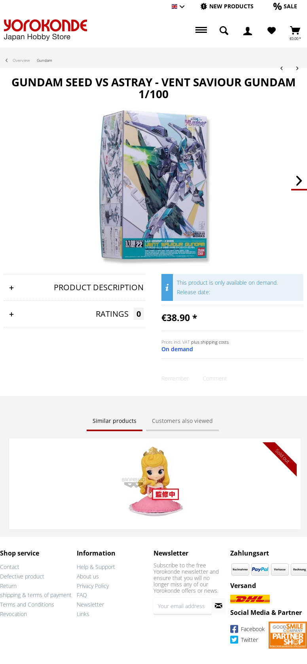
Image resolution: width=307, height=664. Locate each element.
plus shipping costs (210, 342)
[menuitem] (226, 6)
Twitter (244, 641)
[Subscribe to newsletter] (218, 606)
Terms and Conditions (27, 604)
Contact (9, 567)
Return (8, 586)
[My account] (248, 31)
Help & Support (96, 567)
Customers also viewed (182, 420)
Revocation (13, 614)
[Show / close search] (224, 31)
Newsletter (90, 604)
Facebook (247, 630)
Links (83, 614)
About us (88, 576)
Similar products (114, 420)
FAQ (82, 595)
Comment (215, 378)
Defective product (22, 576)
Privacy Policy (93, 586)
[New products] (227, 6)
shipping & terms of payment (36, 595)
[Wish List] (271, 31)
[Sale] (285, 6)
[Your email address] (183, 606)
